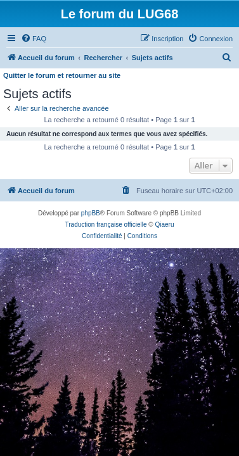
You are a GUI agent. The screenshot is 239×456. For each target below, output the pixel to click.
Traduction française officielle (106, 224)
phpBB (90, 213)
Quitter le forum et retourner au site (61, 75)
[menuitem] (33, 38)
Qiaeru (164, 224)
